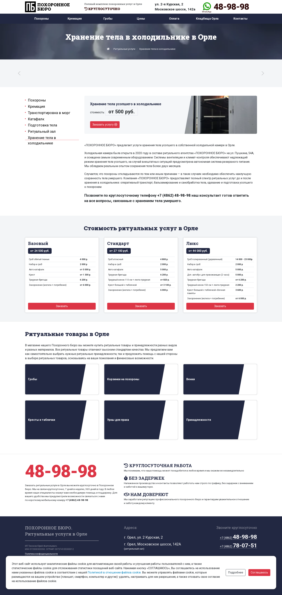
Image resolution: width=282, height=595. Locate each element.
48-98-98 (231, 7)
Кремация (75, 18)
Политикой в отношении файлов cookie (114, 572)
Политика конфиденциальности (41, 554)
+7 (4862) (238, 538)
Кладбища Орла (207, 18)
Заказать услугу (104, 124)
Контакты (240, 18)
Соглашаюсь (259, 572)
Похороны (41, 18)
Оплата (174, 18)
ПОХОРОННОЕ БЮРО (47, 6)
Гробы (107, 18)
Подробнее (235, 572)
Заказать (62, 306)
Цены (141, 18)
